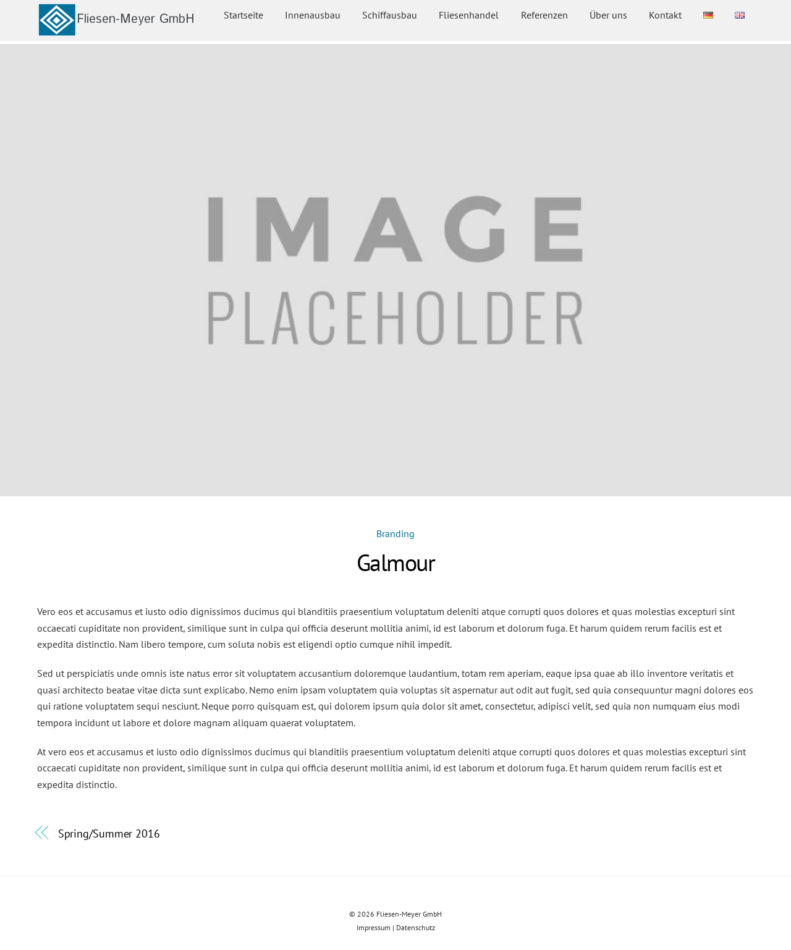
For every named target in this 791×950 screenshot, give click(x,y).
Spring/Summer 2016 (109, 833)
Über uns (608, 15)
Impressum (374, 927)
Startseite (243, 15)
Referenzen (544, 15)
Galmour (395, 562)
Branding (395, 533)
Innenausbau (313, 15)
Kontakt (665, 15)
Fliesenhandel (469, 15)
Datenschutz (415, 927)
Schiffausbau (389, 15)
